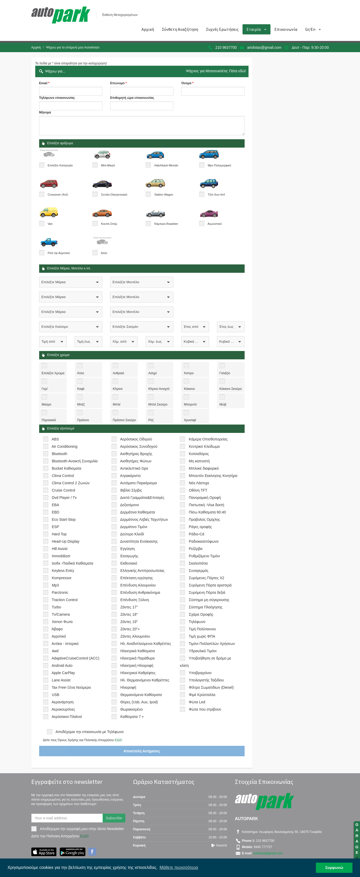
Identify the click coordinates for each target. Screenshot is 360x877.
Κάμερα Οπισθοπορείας (208, 439)
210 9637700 (226, 47)
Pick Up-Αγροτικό (59, 253)
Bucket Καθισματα (66, 468)
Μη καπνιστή (199, 461)
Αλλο (104, 253)
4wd (55, 651)
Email (43, 83)
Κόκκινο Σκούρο (231, 389)
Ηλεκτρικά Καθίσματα (137, 651)
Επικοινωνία (285, 29)
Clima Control (63, 476)
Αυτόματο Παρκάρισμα (138, 483)
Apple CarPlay (63, 673)
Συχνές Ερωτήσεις (222, 29)
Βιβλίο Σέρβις (131, 490)
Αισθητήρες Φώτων (135, 461)
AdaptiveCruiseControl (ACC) (75, 658)
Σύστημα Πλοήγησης (205, 607)
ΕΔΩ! (118, 740)
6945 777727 (262, 847)
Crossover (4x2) (58, 194)
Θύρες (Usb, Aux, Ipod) (139, 702)
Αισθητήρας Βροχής (136, 454)
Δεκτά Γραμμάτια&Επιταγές (142, 497)
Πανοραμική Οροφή (205, 497)
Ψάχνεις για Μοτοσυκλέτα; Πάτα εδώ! (216, 71)
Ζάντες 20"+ (130, 629)
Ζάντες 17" (129, 607)
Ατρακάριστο (130, 476)
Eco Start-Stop (63, 519)
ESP (55, 527)
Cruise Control (63, 490)
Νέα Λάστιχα (199, 483)
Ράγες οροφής (200, 527)
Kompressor (61, 578)
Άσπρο (188, 373)
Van (50, 223)
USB (55, 695)
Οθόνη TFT (198, 490)
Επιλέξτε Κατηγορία (60, 165)
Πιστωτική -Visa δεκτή (206, 505)
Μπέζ (81, 404)
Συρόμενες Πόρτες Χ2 (206, 578)
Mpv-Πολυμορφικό (219, 165)
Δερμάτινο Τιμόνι (133, 527)
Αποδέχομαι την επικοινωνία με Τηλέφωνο (90, 732)
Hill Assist (59, 549)
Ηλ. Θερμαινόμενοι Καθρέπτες (144, 680)
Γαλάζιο (225, 373)
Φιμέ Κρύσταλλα (202, 695)
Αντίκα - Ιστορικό (65, 644)
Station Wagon (163, 194)
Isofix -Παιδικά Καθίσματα (72, 563)
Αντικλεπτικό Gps (134, 468)
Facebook (92, 852)
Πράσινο (83, 420)
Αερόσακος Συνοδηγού (138, 446)
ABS (55, 439)
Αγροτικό (59, 636)
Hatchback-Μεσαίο (166, 165)
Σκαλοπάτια (198, 563)
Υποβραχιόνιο (200, 673)
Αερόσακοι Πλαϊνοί (67, 717)
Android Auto (62, 665)
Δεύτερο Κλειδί (132, 534)
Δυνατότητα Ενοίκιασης (139, 541)
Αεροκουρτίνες (63, 709)
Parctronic (60, 592)
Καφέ (81, 389)
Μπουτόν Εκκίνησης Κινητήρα (213, 476)
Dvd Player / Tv (64, 497)
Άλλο (80, 373)
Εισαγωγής (129, 556)
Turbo (56, 607)
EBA (55, 505)
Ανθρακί (118, 373)
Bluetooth (59, 454)
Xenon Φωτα (62, 622)
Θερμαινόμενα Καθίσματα (141, 695)
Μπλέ (117, 404)
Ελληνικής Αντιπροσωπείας (142, 570)
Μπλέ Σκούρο (157, 404)
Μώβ (223, 404)
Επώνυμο (117, 83)
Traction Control (65, 600)
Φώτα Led (197, 702)
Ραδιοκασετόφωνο (204, 541)
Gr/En (310, 29)
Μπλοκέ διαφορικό (204, 468)
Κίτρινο (118, 389)
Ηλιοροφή (128, 687)
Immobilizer (61, 556)
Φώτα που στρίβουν (205, 709)
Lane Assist (61, 680)
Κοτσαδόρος (199, 454)
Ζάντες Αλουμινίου (135, 636)
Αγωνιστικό (215, 223)
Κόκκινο (189, 389)
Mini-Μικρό (108, 165)
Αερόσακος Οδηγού (136, 439)
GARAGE (356, 841)
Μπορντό (190, 404)
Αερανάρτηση (63, 702)
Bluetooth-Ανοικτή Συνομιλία (75, 461)
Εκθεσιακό (128, 563)
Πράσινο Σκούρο (124, 420)
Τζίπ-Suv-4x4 (216, 194)
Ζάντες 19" (129, 622)
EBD (55, 512)
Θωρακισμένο (131, 709)
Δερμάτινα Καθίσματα (137, 512)
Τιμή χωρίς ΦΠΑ (202, 636)
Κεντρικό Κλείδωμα (204, 446)
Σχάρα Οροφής (201, 614)
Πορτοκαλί (49, 420)
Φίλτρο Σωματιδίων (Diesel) (211, 687)
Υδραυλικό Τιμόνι (202, 651)
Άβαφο (57, 629)
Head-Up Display (65, 541)
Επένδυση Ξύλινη (134, 600)
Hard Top (59, 534)
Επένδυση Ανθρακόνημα (140, 592)
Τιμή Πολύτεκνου (202, 629)
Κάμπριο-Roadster (166, 223)
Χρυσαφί (190, 420)
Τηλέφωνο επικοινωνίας (57, 98)
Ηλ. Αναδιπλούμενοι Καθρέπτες (145, 644)
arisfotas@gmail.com (264, 47)
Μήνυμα (45, 112)
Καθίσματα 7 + (132, 717)
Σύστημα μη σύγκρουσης (209, 600)
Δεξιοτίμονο (129, 505)
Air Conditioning (65, 446)
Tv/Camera (61, 614)
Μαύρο (46, 404)
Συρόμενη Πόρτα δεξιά (207, 592)
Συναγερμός (198, 570)
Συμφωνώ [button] (334, 868)
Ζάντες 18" (129, 614)
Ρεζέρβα (195, 549)
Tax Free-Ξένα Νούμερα (71, 687)
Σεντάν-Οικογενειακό (114, 194)
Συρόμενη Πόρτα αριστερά (210, 585)
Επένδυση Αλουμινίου (138, 585)
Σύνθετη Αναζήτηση (180, 29)
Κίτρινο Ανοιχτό (158, 389)
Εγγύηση (127, 549)
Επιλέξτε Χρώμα (53, 373)
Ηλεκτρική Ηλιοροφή (136, 665)
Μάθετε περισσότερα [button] (179, 867)
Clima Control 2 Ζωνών (71, 483)
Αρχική (147, 29)
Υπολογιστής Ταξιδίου (206, 680)
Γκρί (45, 389)
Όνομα (186, 83)
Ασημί (152, 373)
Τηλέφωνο (197, 622)
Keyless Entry (63, 570)
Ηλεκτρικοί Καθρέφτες (138, 673)
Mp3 (55, 585)
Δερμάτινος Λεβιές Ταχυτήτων (144, 519)
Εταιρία (253, 29)
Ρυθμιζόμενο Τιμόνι (204, 556)
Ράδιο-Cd (196, 534)
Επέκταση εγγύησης (136, 578)
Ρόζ (151, 420)
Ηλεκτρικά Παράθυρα (137, 658)
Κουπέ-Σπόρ (109, 223)
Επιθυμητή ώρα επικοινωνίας (132, 98)
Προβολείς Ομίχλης (204, 519)
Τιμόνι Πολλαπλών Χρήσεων (212, 644)
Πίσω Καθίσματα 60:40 (207, 512)
